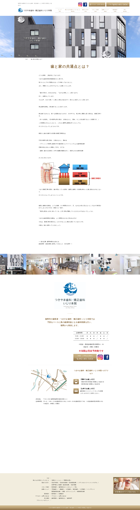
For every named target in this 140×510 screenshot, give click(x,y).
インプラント (91, 489)
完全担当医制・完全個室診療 (68, 482)
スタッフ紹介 (95, 10)
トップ (59, 10)
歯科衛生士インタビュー (65, 487)
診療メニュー (105, 10)
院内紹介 (115, 10)
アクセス (54, 496)
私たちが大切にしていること (72, 10)
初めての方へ (85, 10)
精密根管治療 (81, 491)
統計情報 (73, 484)
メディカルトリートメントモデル (87, 482)
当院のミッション (57, 480)
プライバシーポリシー (43, 500)
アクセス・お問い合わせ (42, 496)
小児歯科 (68, 489)
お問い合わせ (62, 496)
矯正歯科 (75, 489)
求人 (125, 10)
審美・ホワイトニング (68, 491)
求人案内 (46, 498)
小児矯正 (82, 489)
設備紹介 (61, 493)
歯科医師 (54, 498)
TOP (48, 478)
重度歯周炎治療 (56, 491)
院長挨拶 (54, 487)
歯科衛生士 (62, 498)
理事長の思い (67, 480)
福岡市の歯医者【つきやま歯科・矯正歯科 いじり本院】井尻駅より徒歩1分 (72, 507)
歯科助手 (69, 498)
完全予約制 (55, 482)
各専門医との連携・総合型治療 (60, 484)
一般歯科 (61, 489)
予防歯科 (54, 489)
